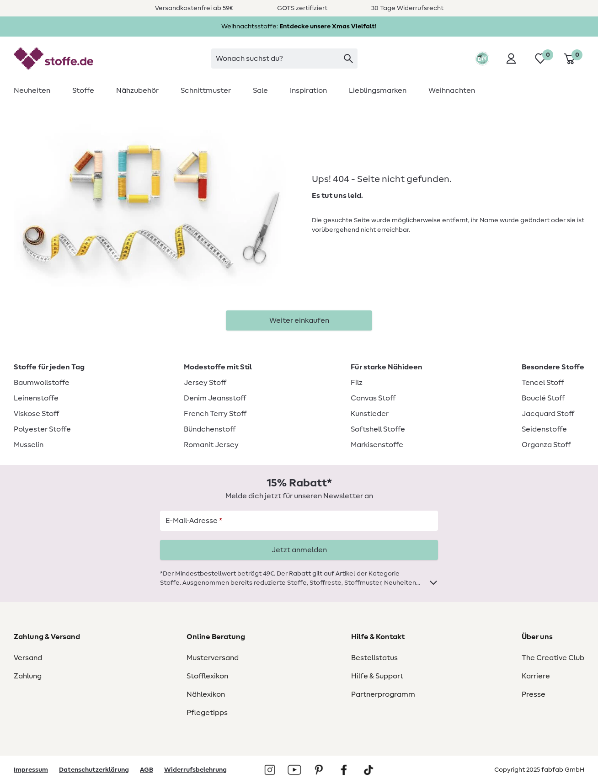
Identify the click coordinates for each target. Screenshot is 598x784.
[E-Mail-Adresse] (299, 521)
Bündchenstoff (209, 429)
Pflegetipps (207, 712)
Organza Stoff (546, 444)
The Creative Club (553, 657)
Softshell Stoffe (378, 429)
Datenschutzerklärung (94, 770)
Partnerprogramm (383, 694)
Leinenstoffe (36, 398)
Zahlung (28, 676)
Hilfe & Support (377, 676)
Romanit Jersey (211, 444)
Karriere (536, 676)
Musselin (28, 444)
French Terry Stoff (215, 413)
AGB (146, 770)
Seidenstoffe (544, 429)
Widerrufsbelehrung (195, 770)
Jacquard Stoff (548, 413)
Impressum (31, 770)
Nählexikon (206, 694)
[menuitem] (37, 90)
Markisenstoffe (377, 444)
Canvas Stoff (373, 398)
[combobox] (284, 58)
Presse (533, 694)
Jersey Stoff (205, 382)
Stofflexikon (207, 676)
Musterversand (213, 657)
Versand (28, 657)
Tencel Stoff (543, 382)
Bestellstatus (374, 657)
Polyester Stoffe (42, 429)
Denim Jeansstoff (215, 398)
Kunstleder (370, 413)
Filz (357, 382)
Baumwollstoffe (41, 382)
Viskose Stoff (36, 413)
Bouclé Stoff (543, 398)
